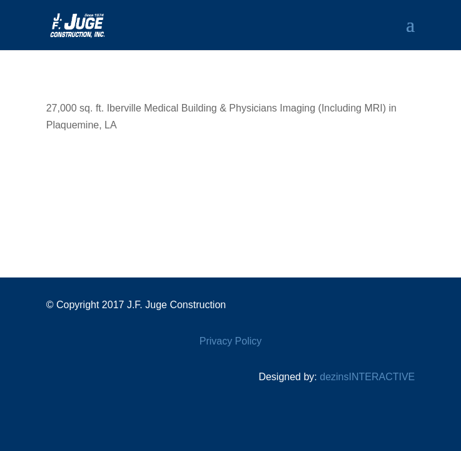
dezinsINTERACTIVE (367, 376)
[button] (410, 32)
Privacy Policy (231, 341)
